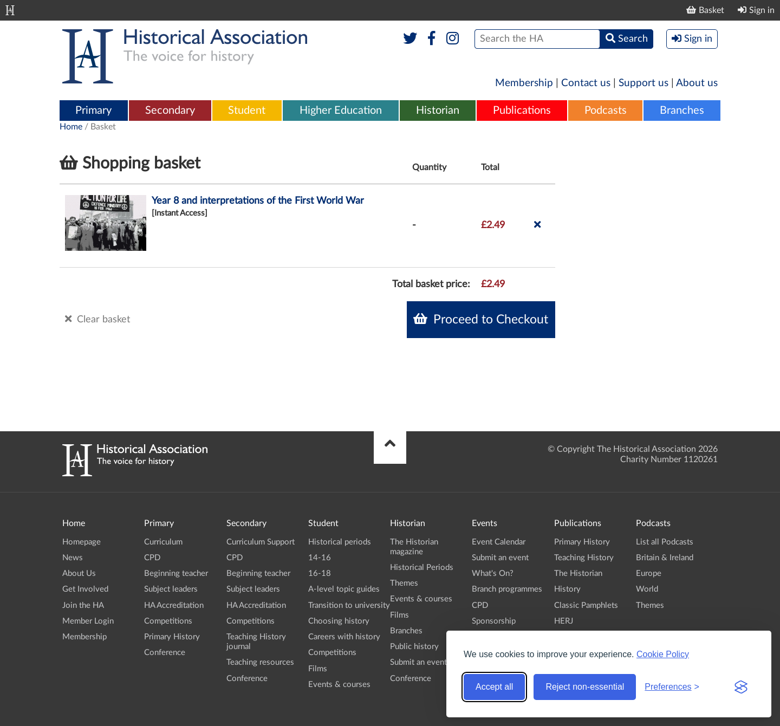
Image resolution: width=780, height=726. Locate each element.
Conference (164, 653)
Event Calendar (498, 542)
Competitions (168, 621)
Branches (682, 110)
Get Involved (85, 589)
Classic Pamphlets (586, 605)
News (72, 558)
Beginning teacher (176, 573)
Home (71, 126)
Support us (643, 83)
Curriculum (163, 542)
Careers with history (344, 637)
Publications (522, 110)
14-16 (319, 558)
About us (697, 83)
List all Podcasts (664, 542)
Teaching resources (260, 662)
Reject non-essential (584, 686)
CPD (152, 558)
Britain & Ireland (664, 558)
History (567, 589)
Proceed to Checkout (480, 319)
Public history (414, 647)
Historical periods (339, 542)
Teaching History (584, 558)
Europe (648, 573)
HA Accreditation (174, 605)
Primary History (172, 637)
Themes (404, 583)
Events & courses (339, 684)
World (647, 589)
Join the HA (83, 605)
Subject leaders (171, 589)
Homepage (81, 542)
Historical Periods (421, 567)
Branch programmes (507, 589)
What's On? (493, 573)
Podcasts (605, 110)
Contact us (585, 83)
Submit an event (418, 662)
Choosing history (338, 621)
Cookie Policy (662, 654)
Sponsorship (494, 621)
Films (317, 669)
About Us (79, 573)
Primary (93, 110)
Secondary (170, 110)
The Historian (578, 573)
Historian (437, 110)
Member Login (88, 621)
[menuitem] (93, 111)
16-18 (319, 573)
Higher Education (341, 110)
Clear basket (97, 319)
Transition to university (349, 605)
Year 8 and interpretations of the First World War (258, 201)
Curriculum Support (260, 542)
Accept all (494, 686)
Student (246, 110)
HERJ (563, 621)
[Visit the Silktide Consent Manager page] (741, 687)
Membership (524, 83)
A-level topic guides (344, 589)
